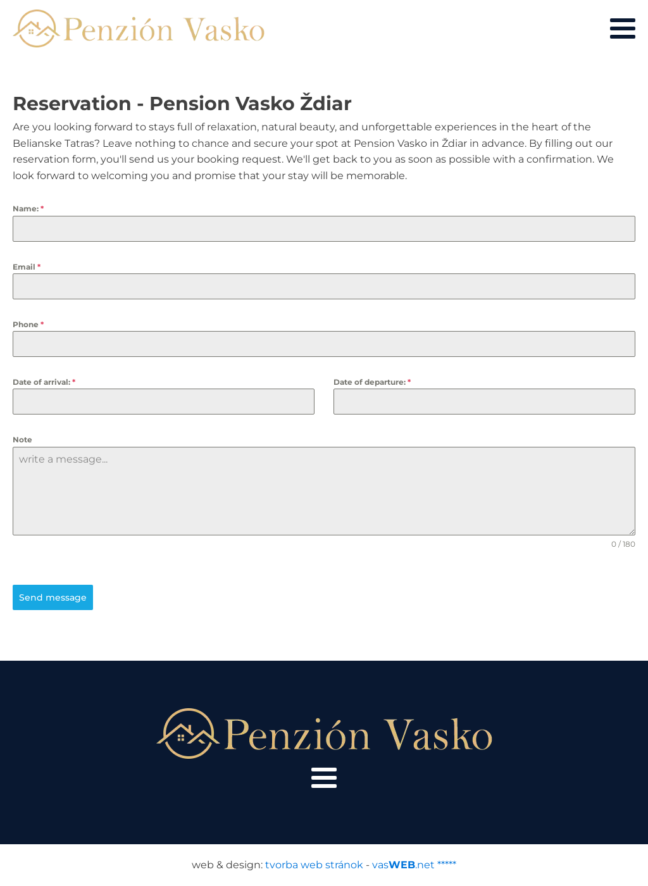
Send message (53, 597)
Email (26, 266)
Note (22, 439)
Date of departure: (372, 382)
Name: (28, 208)
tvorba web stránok (314, 865)
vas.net (403, 865)
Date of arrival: (44, 382)
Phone (28, 324)
